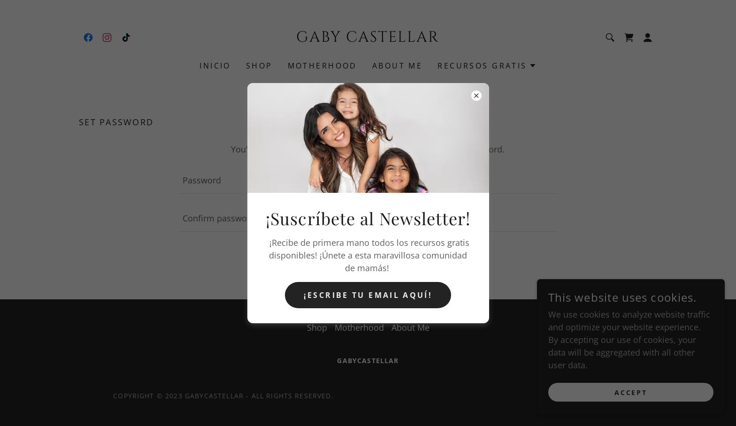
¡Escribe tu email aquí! (368, 295)
